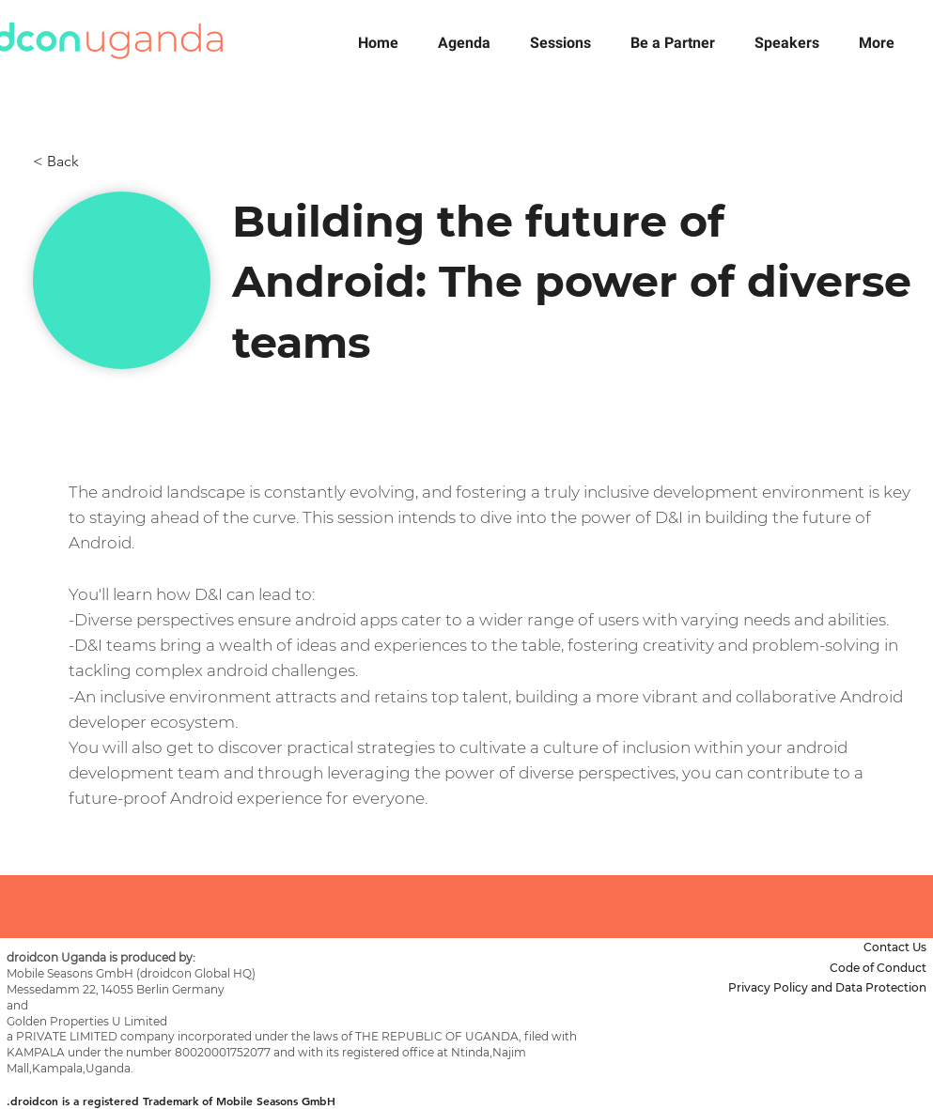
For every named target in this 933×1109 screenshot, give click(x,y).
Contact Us (894, 947)
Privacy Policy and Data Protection (827, 987)
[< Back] (95, 161)
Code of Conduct (878, 968)
